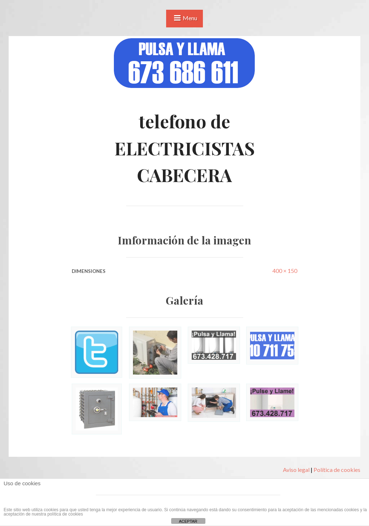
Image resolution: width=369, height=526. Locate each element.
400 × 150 (284, 270)
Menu (190, 17)
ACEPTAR (188, 521)
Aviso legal (296, 469)
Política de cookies (337, 469)
